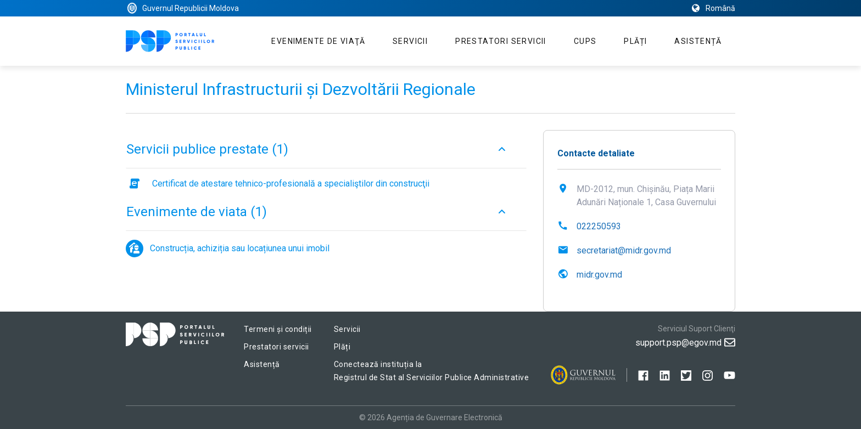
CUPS (585, 41)
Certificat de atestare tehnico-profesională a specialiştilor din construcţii (290, 183)
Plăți (635, 41)
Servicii (410, 41)
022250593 (599, 226)
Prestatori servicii (500, 41)
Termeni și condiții (278, 329)
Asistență (698, 41)
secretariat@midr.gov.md (624, 250)
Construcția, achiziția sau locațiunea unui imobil (239, 248)
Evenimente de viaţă (318, 41)
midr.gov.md (599, 274)
